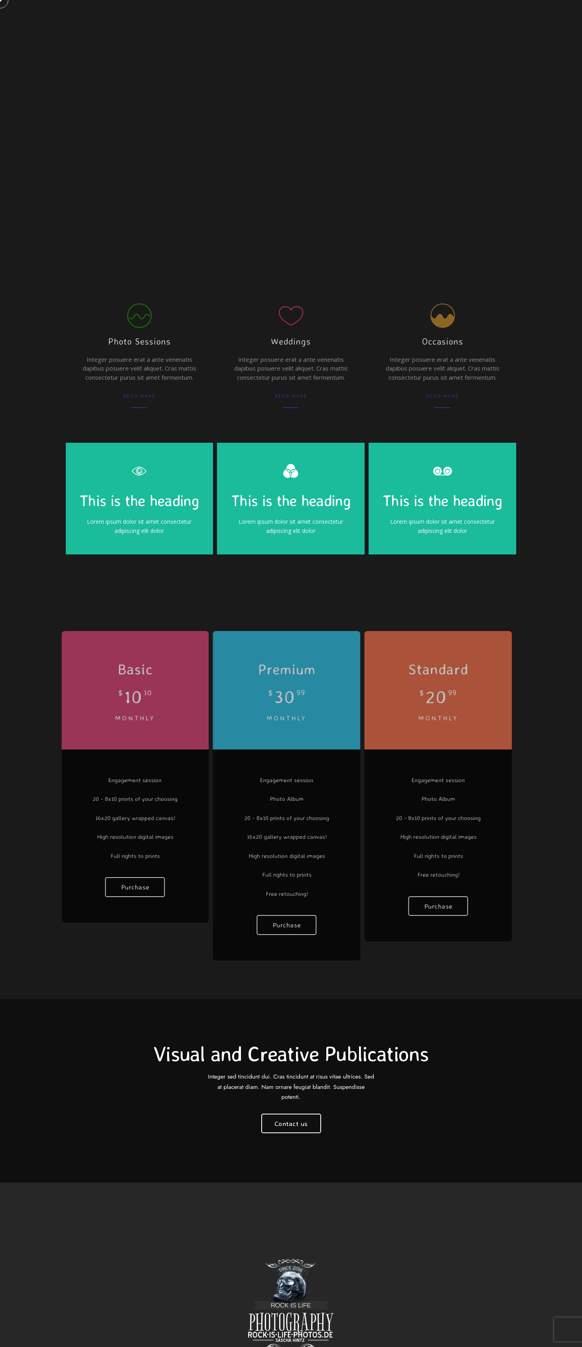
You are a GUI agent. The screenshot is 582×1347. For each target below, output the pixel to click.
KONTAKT (223, 20)
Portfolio (352, 20)
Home (154, 20)
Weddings (291, 341)
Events (434, 20)
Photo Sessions (139, 341)
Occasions (442, 341)
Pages (186, 20)
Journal (395, 20)
